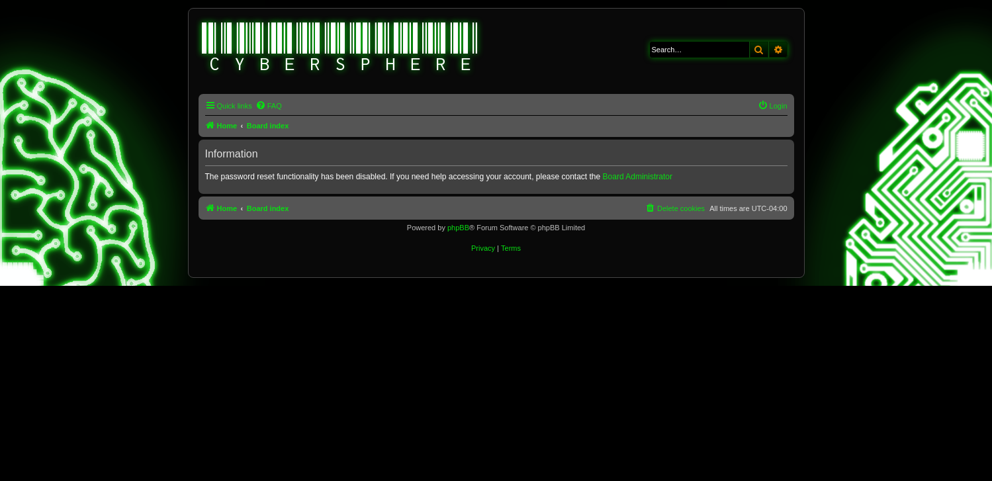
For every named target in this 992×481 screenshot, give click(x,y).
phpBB (458, 228)
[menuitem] (268, 106)
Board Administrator (637, 176)
